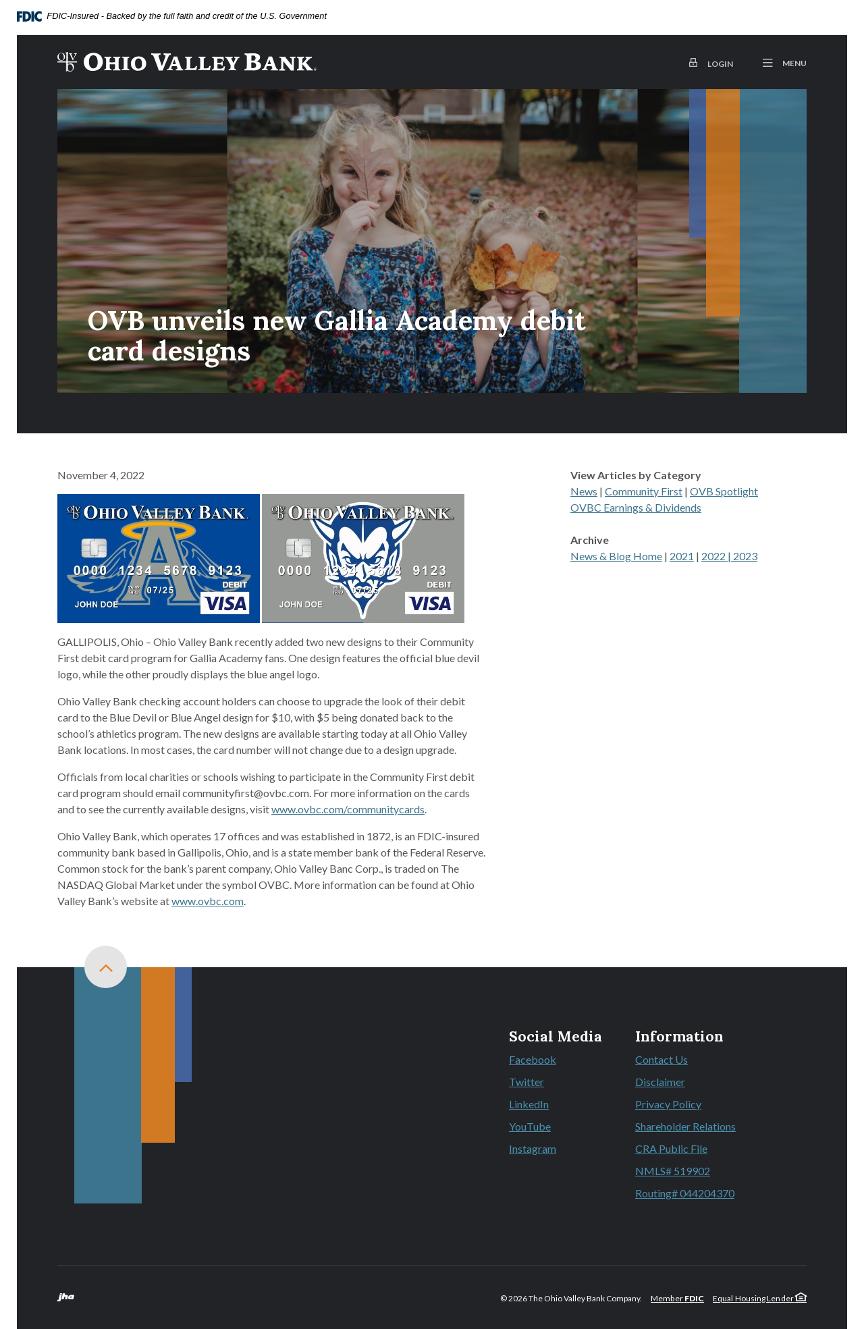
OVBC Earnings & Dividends (635, 507)
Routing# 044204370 (684, 1193)
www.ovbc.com (207, 900)
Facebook (555, 1060)
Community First (643, 491)
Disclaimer (660, 1081)
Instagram (555, 1149)
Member (677, 1298)
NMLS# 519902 (672, 1170)
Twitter (555, 1082)
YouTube (555, 1127)
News (583, 491)
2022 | (717, 555)
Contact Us (661, 1059)
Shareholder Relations (685, 1126)
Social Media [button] (555, 1037)
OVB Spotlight (724, 491)
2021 (682, 555)
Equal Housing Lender (760, 1298)
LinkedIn (555, 1104)
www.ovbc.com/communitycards (348, 809)
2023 (745, 555)
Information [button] (679, 1037)
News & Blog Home (616, 555)
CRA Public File (671, 1148)
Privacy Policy (668, 1103)
